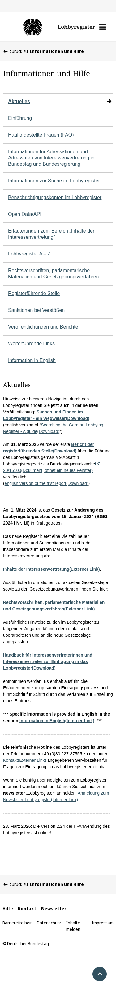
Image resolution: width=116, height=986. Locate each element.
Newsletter (53, 908)
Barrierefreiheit (17, 923)
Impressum (103, 923)
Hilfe (7, 908)
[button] (102, 27)
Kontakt (27, 908)
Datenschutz (49, 923)
